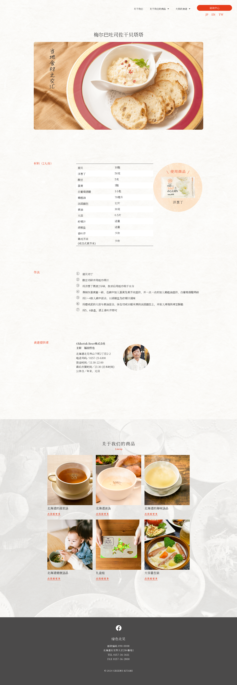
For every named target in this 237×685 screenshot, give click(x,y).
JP (206, 14)
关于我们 (138, 8)
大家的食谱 (183, 9)
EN (213, 14)
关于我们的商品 (159, 9)
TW (221, 14)
